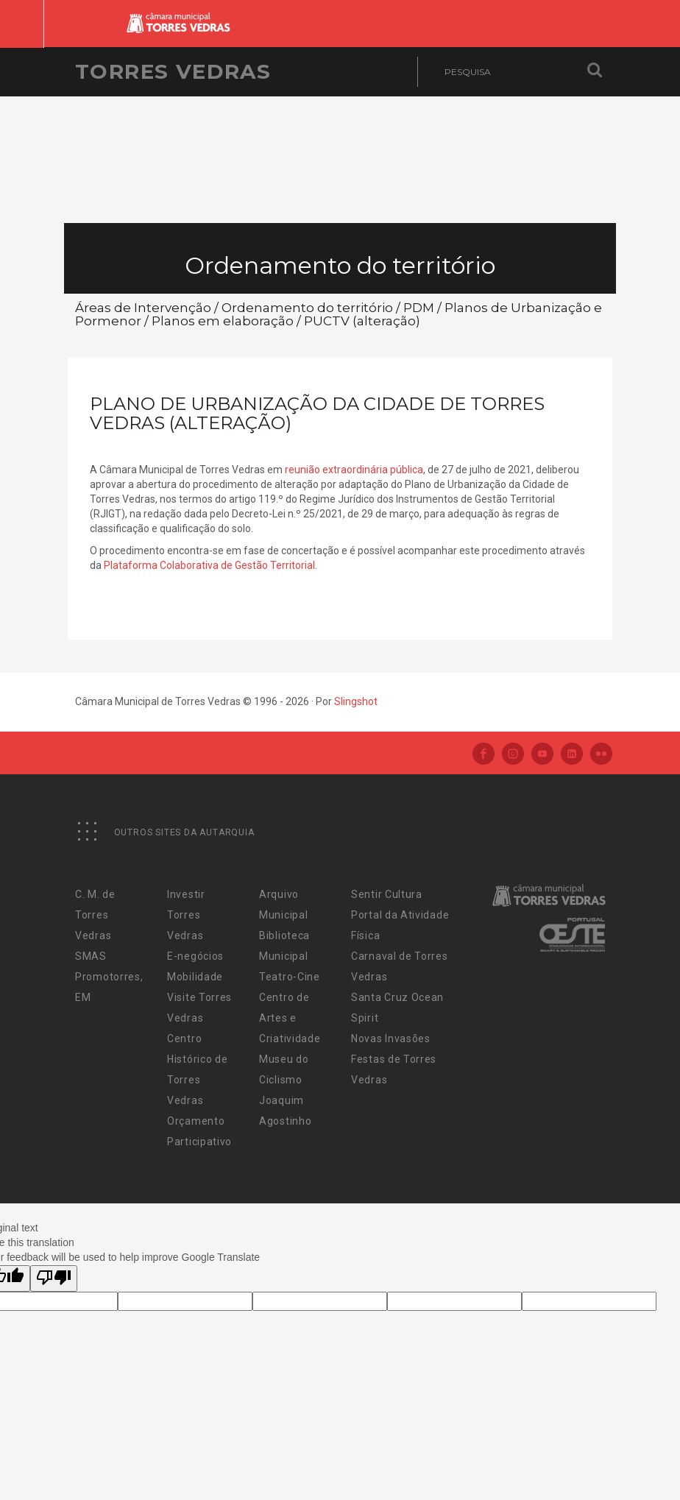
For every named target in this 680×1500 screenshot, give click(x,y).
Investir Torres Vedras (186, 914)
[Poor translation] (53, 1278)
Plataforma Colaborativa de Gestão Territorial (209, 565)
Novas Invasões (391, 1038)
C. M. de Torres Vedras (95, 914)
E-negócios (195, 956)
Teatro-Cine (289, 977)
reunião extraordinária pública (354, 469)
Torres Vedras (173, 71)
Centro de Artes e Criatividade (289, 1017)
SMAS (91, 956)
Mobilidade (195, 977)
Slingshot (356, 701)
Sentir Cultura (386, 894)
